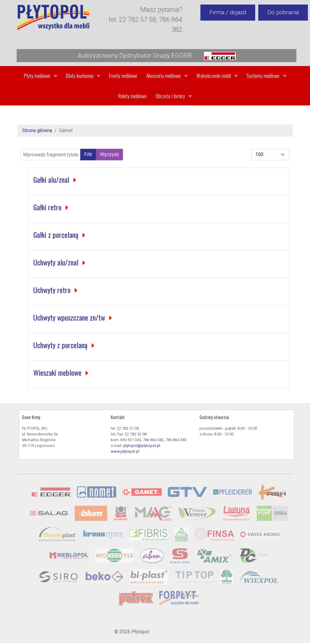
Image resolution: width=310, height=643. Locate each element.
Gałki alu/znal (52, 179)
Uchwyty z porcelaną (61, 344)
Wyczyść (109, 154)
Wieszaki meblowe (58, 372)
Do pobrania (283, 12)
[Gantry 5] (53, 17)
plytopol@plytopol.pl (141, 445)
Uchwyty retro (52, 289)
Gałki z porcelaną (56, 234)
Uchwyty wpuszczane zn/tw (70, 317)
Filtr (88, 154)
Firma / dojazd (227, 12)
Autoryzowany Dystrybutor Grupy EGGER (157, 56)
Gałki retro (48, 207)
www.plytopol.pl (125, 451)
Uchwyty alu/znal (56, 262)
